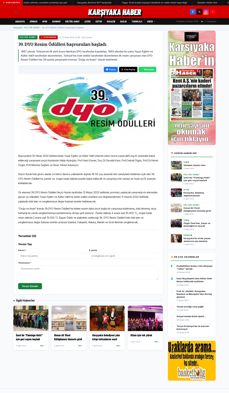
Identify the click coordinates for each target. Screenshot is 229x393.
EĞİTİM (99, 21)
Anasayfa (20, 21)
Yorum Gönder (30, 286)
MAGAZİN (111, 21)
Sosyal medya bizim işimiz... (191, 316)
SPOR (44, 21)
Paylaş (111, 69)
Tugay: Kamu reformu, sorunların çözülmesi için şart (46, 2)
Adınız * (22, 250)
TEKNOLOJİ (137, 21)
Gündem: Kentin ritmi (211, 2)
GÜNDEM (33, 21)
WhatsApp (147, 69)
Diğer (151, 21)
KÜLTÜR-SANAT (72, 21)
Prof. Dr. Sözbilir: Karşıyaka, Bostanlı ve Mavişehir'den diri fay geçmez (194, 294)
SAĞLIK (123, 21)
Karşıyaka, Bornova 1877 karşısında (99, 2)
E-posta (93, 250)
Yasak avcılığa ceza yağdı (190, 306)
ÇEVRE (88, 21)
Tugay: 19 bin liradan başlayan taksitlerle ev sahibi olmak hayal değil (158, 2)
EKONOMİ (56, 21)
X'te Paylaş (128, 69)
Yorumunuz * (24, 262)
